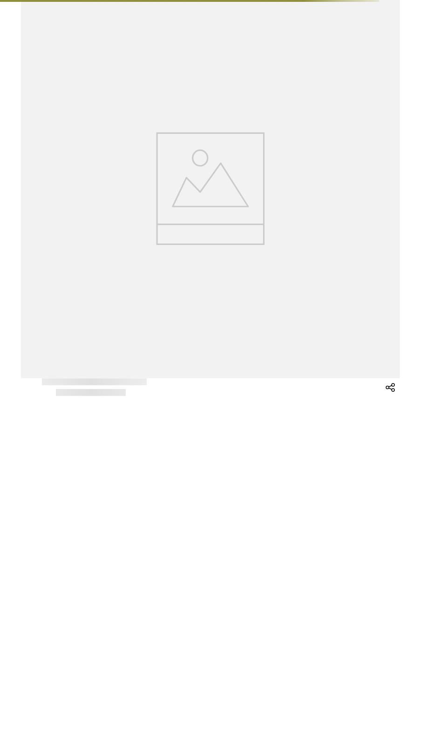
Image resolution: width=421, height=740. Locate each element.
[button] (390, 396)
